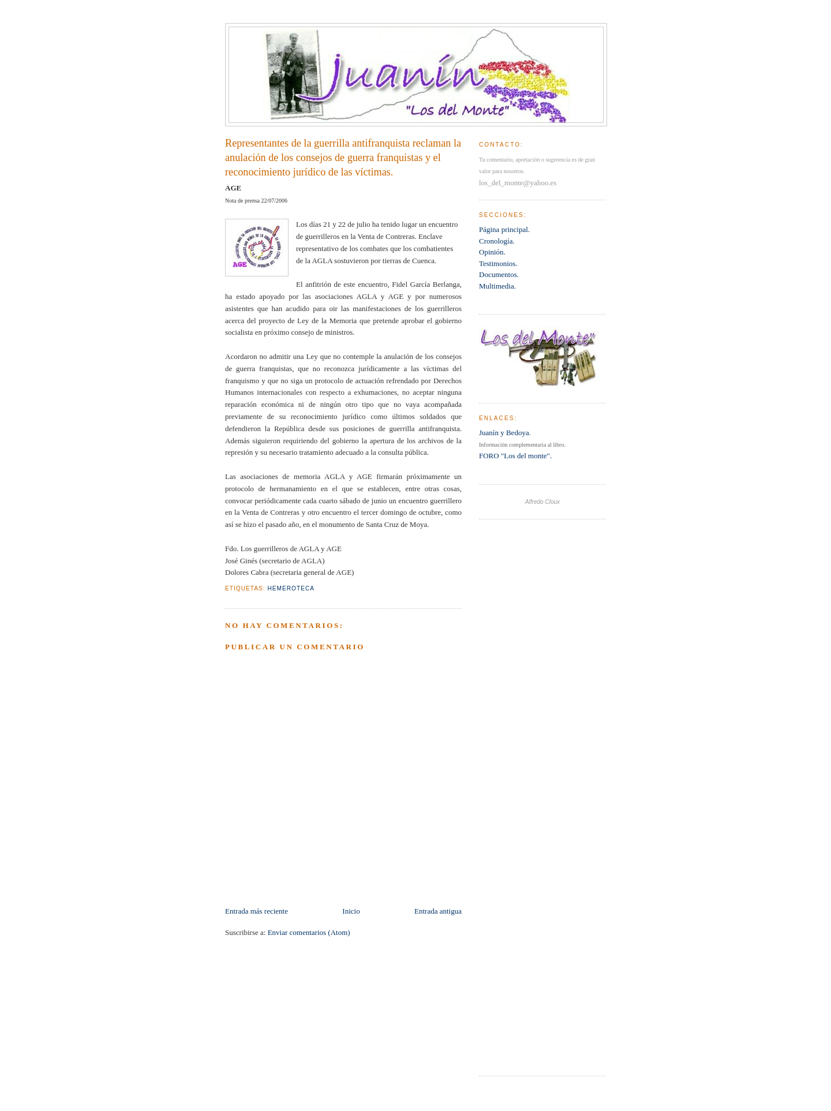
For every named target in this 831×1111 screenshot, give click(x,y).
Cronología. (497, 241)
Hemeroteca (291, 588)
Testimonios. (498, 263)
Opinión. (492, 252)
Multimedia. (497, 286)
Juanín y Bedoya (504, 432)
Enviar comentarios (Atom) (309, 932)
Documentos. (499, 274)
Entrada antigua (438, 911)
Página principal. (504, 229)
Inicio (351, 911)
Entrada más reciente (256, 911)
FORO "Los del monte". (515, 455)
